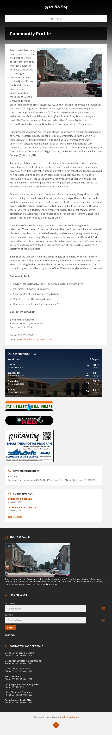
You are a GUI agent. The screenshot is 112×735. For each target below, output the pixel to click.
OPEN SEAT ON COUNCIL (20, 498)
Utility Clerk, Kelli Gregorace (18, 692)
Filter (10, 627)
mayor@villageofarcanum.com (34, 339)
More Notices (15, 517)
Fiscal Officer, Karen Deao (17, 668)
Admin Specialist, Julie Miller (18, 699)
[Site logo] (56, 8)
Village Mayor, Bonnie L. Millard (19, 652)
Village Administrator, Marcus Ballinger (23, 660)
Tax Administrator (13, 676)
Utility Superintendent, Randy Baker (22, 684)
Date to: (9, 615)
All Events (10, 635)
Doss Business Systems (69, 717)
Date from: (10, 603)
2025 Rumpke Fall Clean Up (22, 507)
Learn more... (52, 584)
